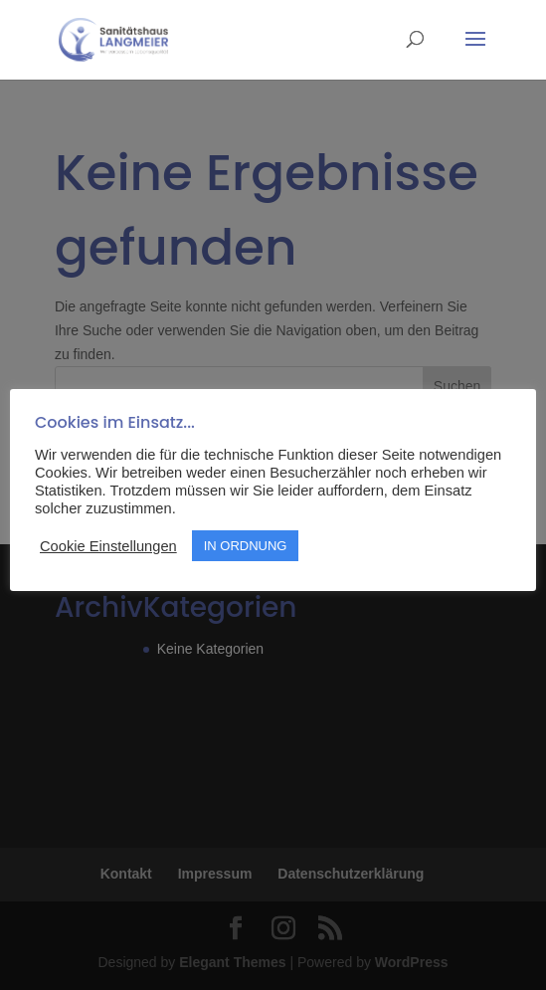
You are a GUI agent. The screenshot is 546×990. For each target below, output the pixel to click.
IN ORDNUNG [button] (245, 545)
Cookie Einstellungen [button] (108, 546)
